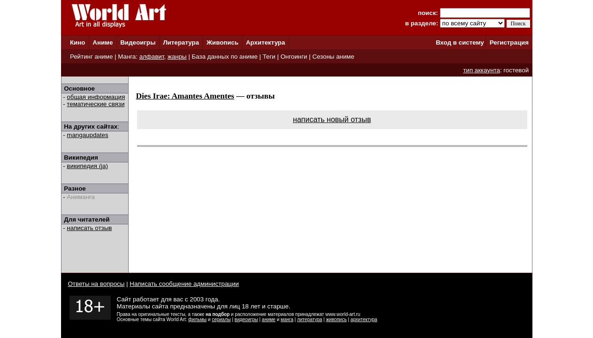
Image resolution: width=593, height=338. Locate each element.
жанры (177, 56)
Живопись (223, 42)
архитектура (364, 319)
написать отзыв (89, 227)
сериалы (221, 319)
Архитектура (265, 42)
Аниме (102, 42)
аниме (269, 319)
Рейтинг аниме (91, 56)
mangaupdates (87, 134)
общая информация (96, 96)
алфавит (151, 56)
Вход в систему (460, 42)
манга (287, 319)
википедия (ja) (87, 165)
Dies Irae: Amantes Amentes (185, 96)
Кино (77, 42)
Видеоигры (137, 42)
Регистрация (509, 42)
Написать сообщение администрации (184, 283)
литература (309, 319)
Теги (268, 56)
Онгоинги (293, 56)
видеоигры (246, 319)
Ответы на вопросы (96, 283)
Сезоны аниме (333, 56)
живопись (336, 319)
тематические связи (95, 104)
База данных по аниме (224, 56)
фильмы (197, 319)
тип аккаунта (481, 70)
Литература (181, 42)
